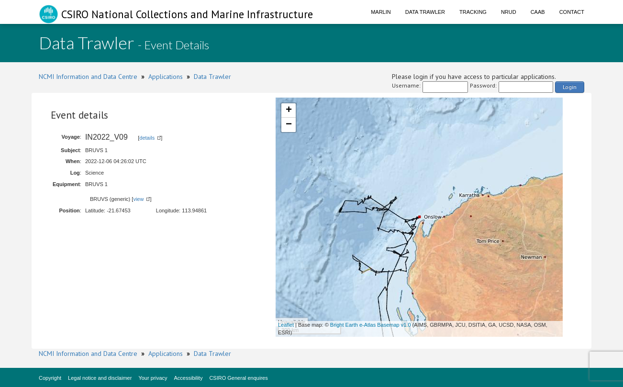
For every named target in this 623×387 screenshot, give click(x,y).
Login (570, 86)
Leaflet (286, 325)
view (138, 199)
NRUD (508, 12)
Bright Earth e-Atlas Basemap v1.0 (370, 325)
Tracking (473, 12)
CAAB (538, 12)
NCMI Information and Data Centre (88, 76)
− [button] (289, 125)
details (147, 138)
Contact (571, 12)
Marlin (381, 12)
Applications (165, 76)
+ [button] (289, 110)
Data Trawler (425, 12)
